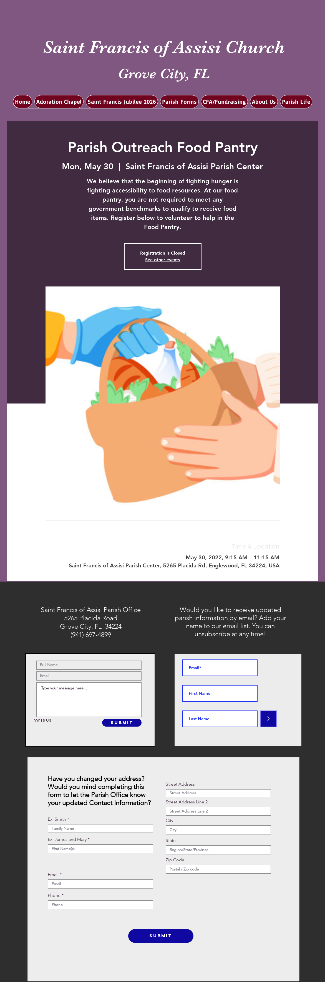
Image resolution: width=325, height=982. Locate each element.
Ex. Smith (57, 819)
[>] (268, 719)
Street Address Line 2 (187, 802)
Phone (54, 895)
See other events (162, 259)
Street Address (180, 784)
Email (53, 874)
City (169, 820)
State (171, 840)
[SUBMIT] (122, 723)
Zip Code (175, 860)
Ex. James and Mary (67, 839)
